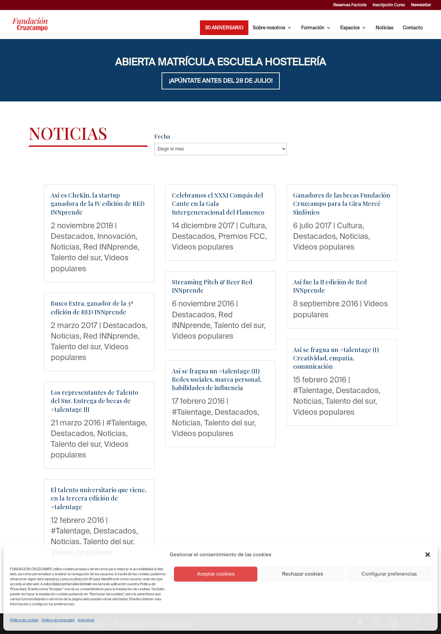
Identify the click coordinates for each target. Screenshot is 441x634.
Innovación (116, 236)
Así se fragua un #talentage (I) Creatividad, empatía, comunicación (336, 358)
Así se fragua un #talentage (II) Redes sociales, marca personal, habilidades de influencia (216, 379)
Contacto (413, 27)
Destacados (72, 236)
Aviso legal (86, 620)
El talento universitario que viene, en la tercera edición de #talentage (98, 498)
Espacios (350, 27)
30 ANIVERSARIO (224, 27)
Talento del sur (75, 257)
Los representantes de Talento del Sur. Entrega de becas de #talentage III (94, 400)
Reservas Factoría (350, 5)
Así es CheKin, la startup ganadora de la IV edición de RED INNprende (98, 203)
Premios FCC (241, 236)
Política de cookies (24, 620)
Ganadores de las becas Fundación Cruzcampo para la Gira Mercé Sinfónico (341, 203)
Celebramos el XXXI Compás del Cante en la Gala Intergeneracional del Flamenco (218, 203)
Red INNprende (110, 246)
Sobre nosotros (269, 27)
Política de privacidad (58, 620)
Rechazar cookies (302, 574)
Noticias (384, 27)
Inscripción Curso (389, 5)
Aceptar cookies (216, 574)
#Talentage (125, 422)
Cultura (252, 225)
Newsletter (421, 5)
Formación (312, 27)
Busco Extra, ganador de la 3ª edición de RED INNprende (92, 307)
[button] (427, 554)
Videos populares (202, 246)
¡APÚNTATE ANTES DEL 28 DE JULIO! (220, 80)
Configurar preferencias (389, 574)
